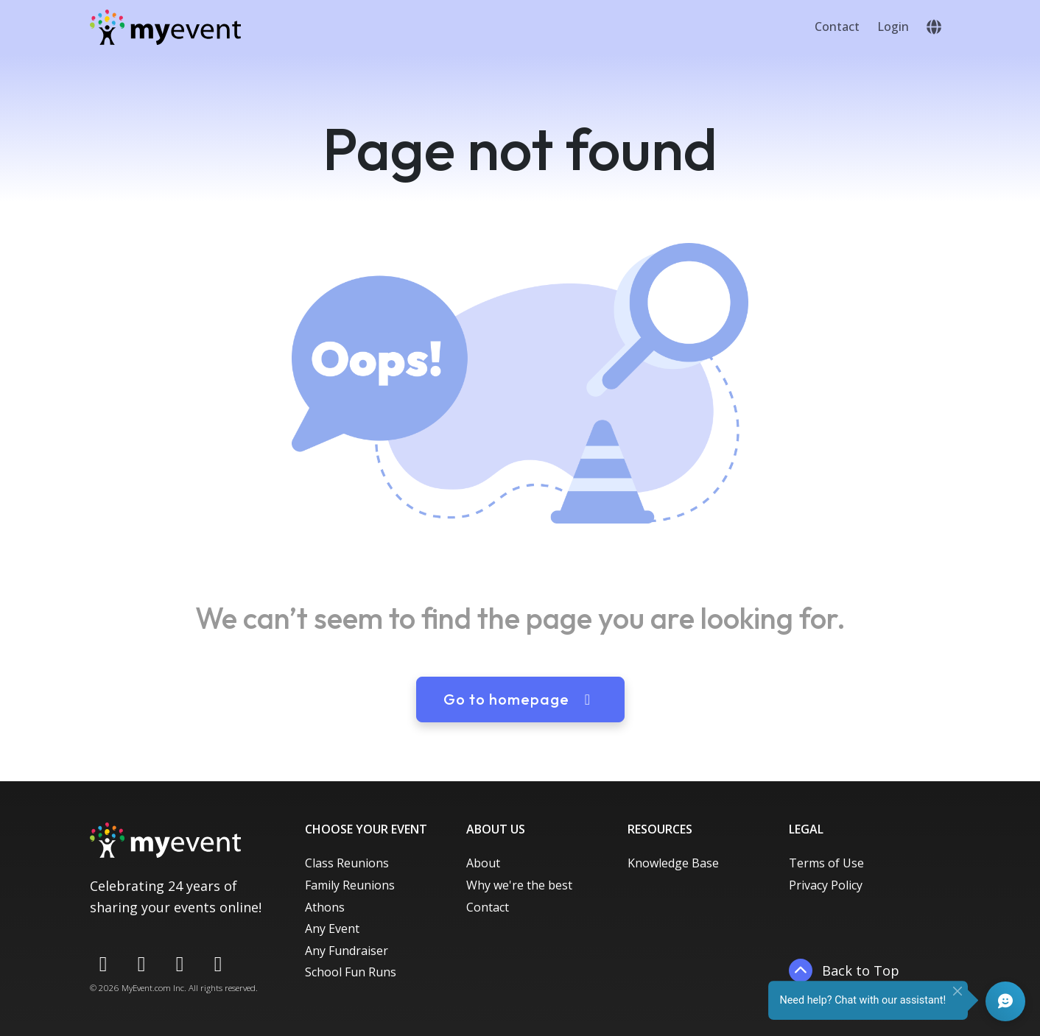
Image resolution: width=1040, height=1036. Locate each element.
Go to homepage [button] (520, 699)
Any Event (332, 928)
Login (893, 26)
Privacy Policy (825, 885)
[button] (934, 27)
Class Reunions (347, 863)
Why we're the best (519, 885)
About (483, 863)
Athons (325, 907)
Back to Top (844, 970)
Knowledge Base (673, 863)
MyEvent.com (146, 987)
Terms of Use (826, 863)
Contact (837, 26)
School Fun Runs (350, 972)
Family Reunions (350, 885)
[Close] (957, 991)
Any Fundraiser (346, 950)
